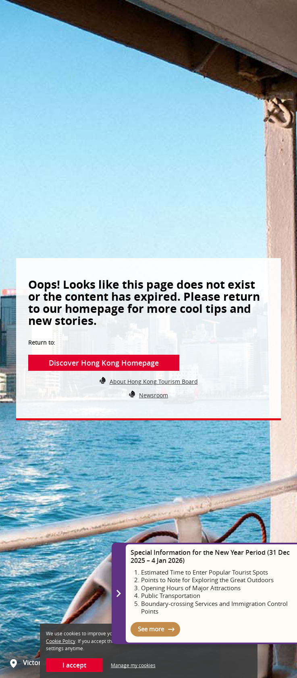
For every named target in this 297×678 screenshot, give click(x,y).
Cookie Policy (60, 641)
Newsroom (153, 395)
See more (151, 629)
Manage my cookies (133, 665)
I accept (74, 665)
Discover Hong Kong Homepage (104, 363)
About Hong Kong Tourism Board (154, 381)
